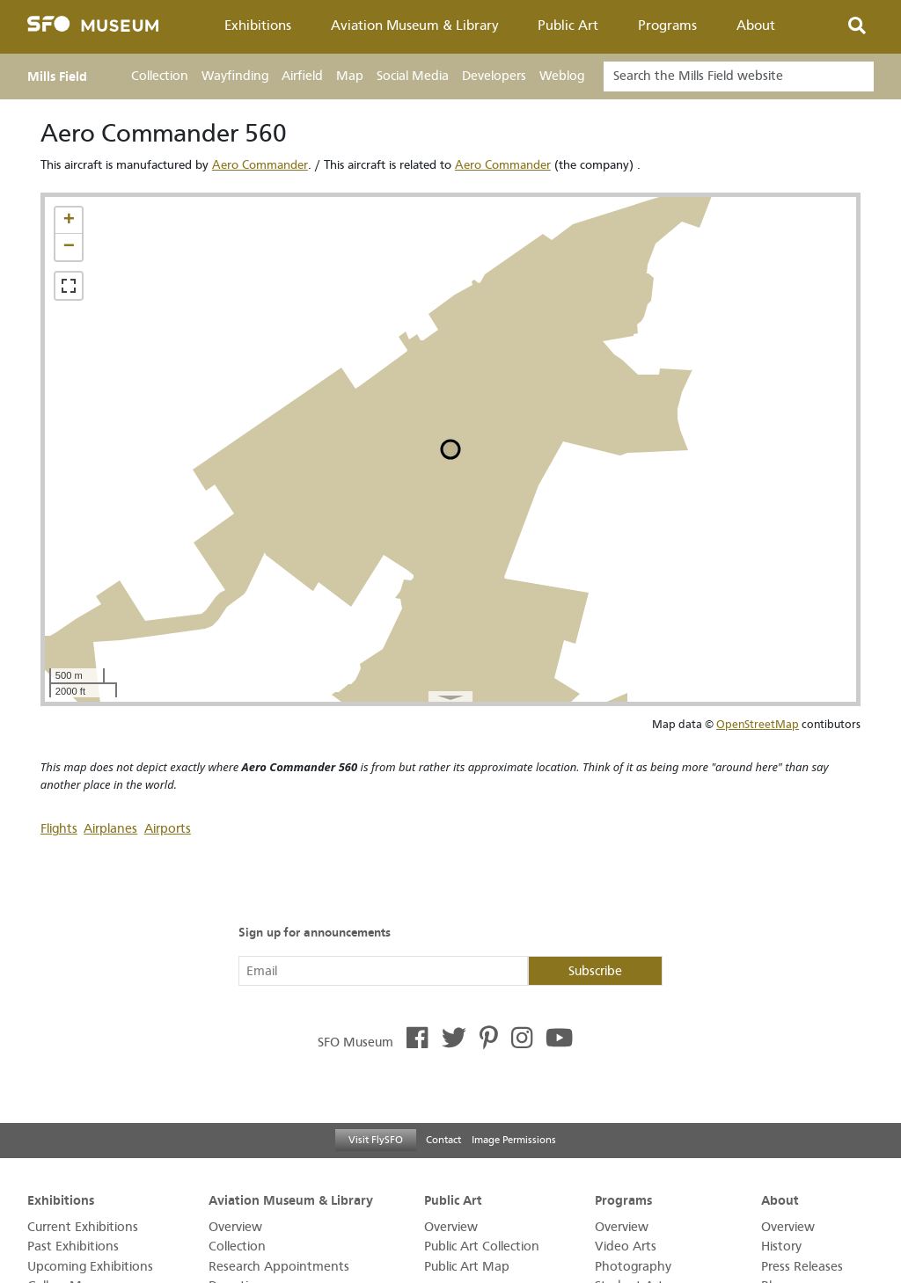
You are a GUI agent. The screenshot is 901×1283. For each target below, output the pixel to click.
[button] (68, 221)
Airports (167, 828)
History (781, 1246)
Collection (159, 76)
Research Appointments (279, 1266)
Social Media (413, 76)
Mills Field (57, 76)
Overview (235, 1227)
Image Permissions (514, 1140)
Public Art (568, 25)
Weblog (561, 76)
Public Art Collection (481, 1246)
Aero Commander (260, 164)
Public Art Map (466, 1266)
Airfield (302, 76)
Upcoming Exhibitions (90, 1266)
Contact (443, 1140)
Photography (633, 1266)
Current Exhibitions (82, 1227)
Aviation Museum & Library (415, 25)
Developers (494, 76)
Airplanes (110, 828)
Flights (58, 828)
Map (349, 76)
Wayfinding (234, 76)
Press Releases (802, 1266)
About (755, 25)
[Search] (739, 76)
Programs (667, 25)
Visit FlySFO (375, 1140)
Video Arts (625, 1246)
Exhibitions (257, 25)
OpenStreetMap (757, 724)
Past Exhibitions (73, 1246)
